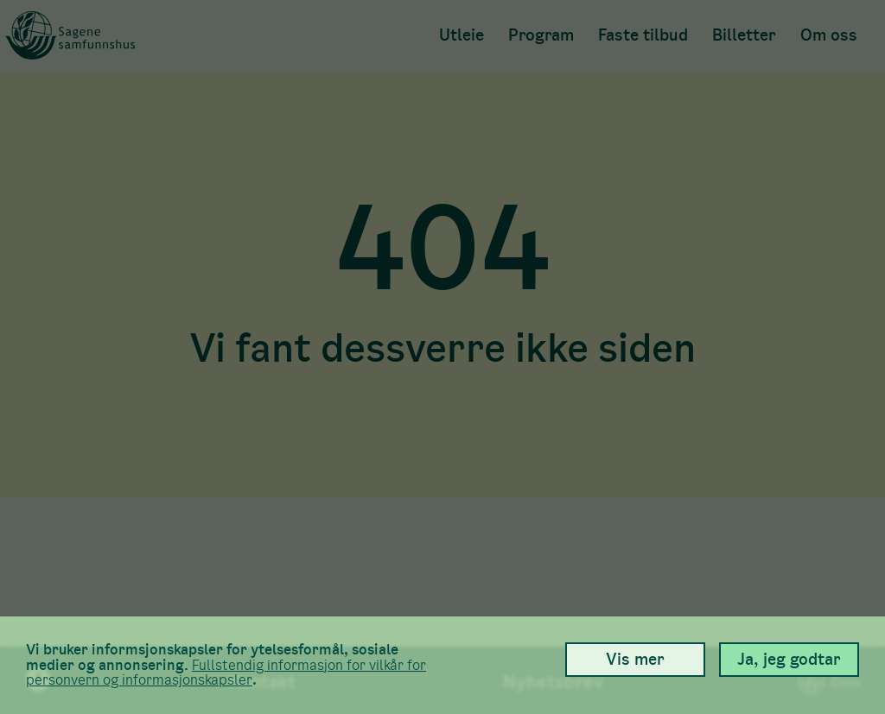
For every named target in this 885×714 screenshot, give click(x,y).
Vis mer (635, 659)
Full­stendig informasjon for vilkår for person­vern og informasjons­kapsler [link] (226, 673)
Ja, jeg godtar (789, 659)
